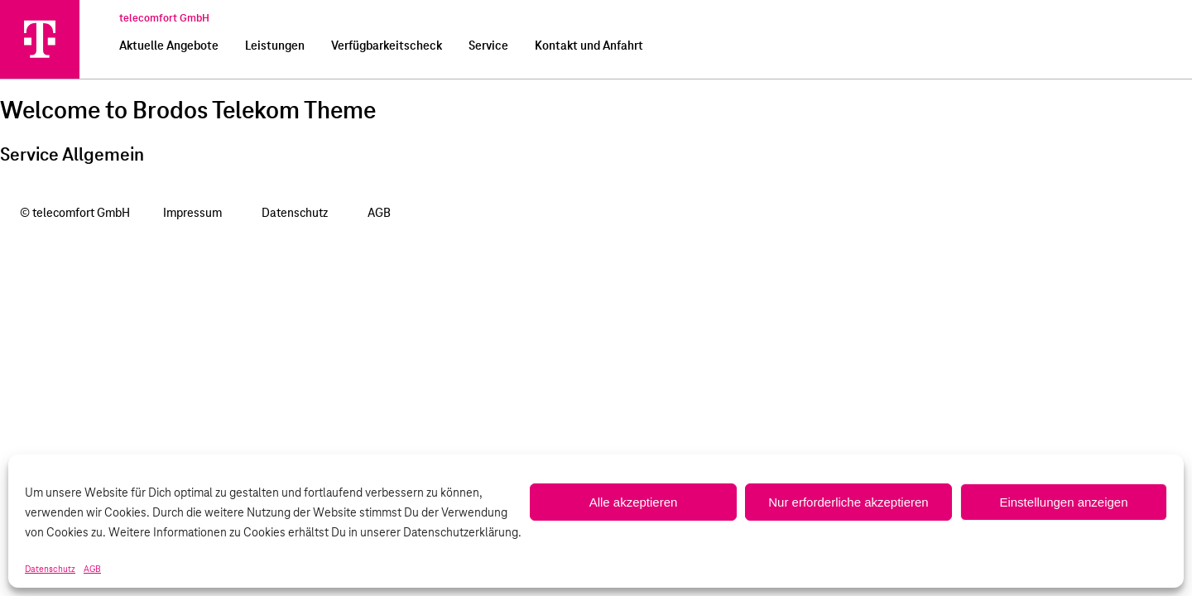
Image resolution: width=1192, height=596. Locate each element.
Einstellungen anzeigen (1063, 502)
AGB (92, 569)
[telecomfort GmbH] (40, 39)
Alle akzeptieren (633, 502)
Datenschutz (50, 569)
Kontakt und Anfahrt (589, 46)
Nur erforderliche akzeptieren (848, 502)
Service (488, 46)
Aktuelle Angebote (169, 46)
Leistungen (275, 46)
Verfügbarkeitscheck (386, 46)
